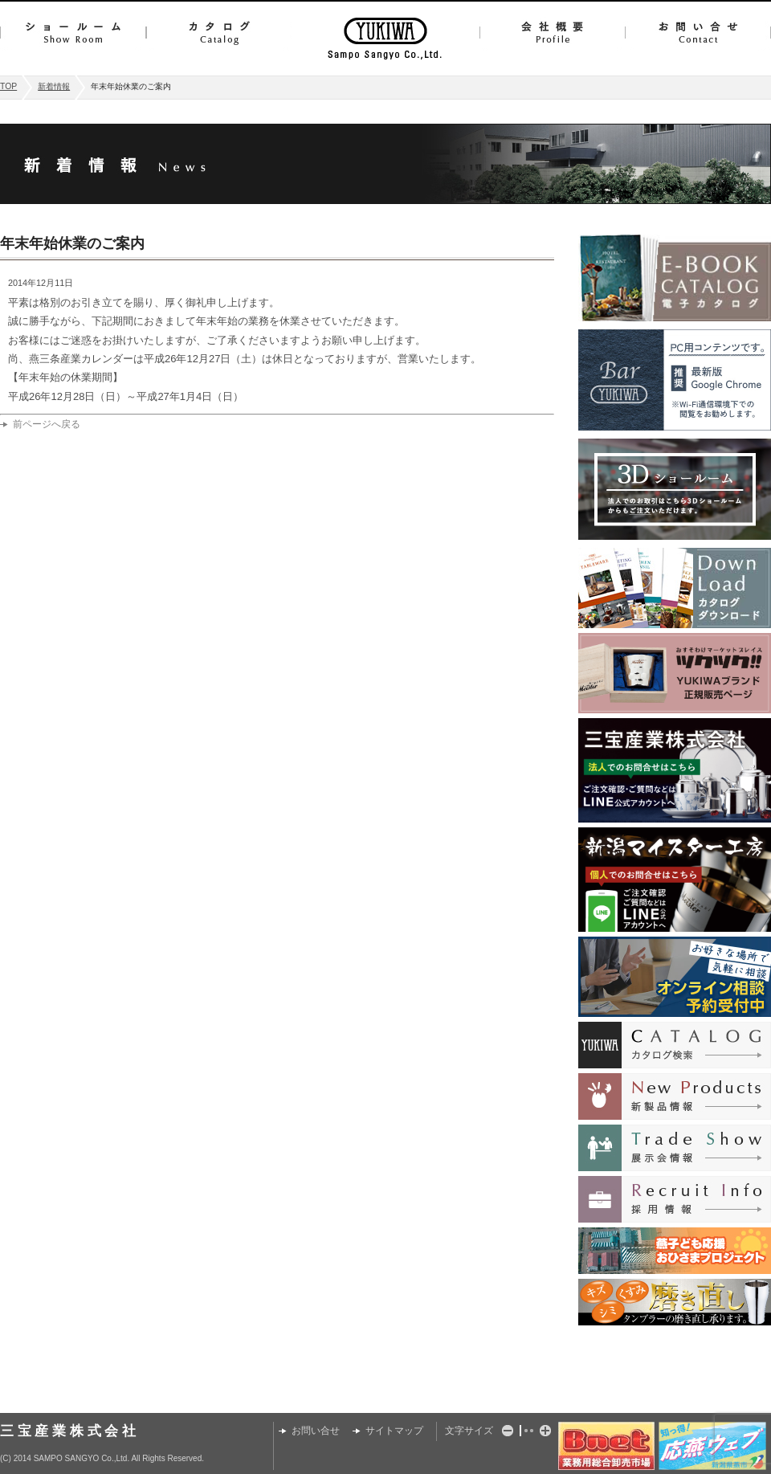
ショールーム (73, 32)
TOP (8, 86)
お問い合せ (698, 32)
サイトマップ (394, 1430)
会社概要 (552, 32)
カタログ (219, 32)
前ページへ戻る (46, 424)
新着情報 (54, 86)
